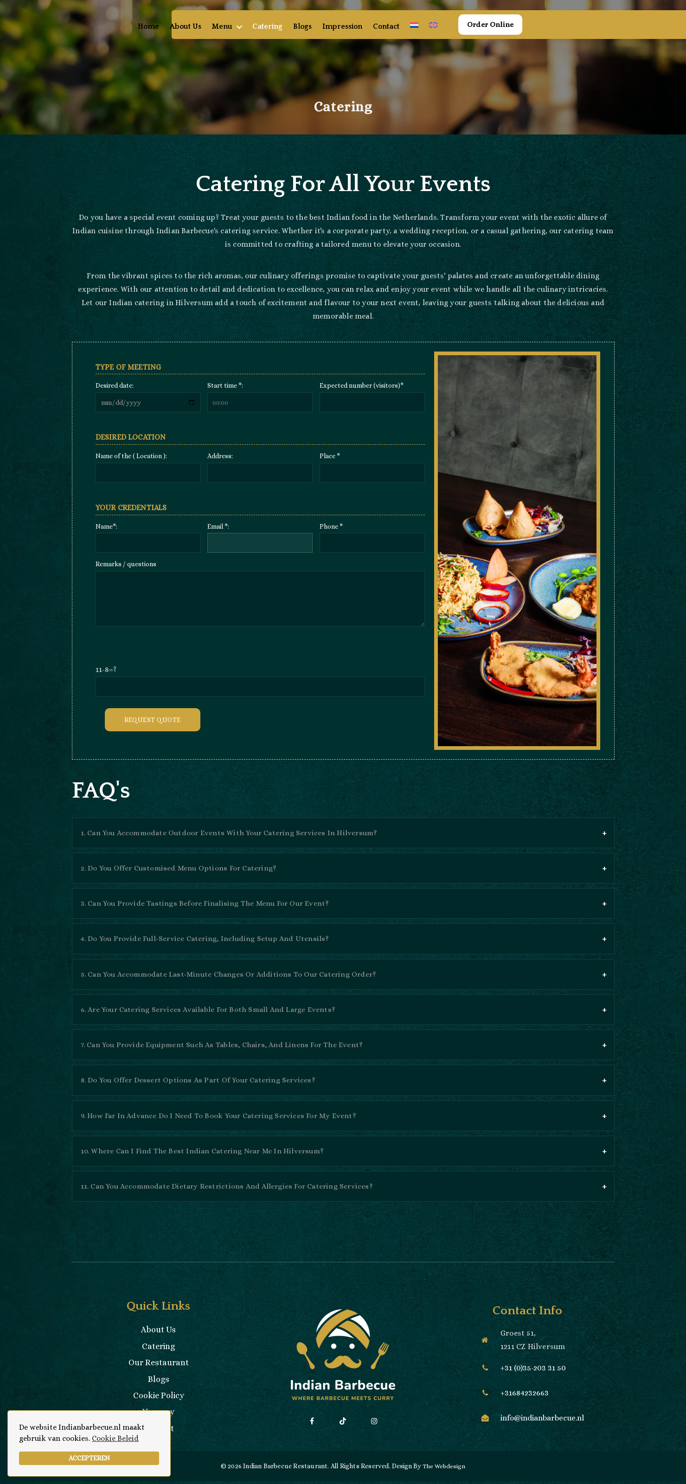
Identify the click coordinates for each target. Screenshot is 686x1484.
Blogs (315, 35)
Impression (355, 35)
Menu (234, 35)
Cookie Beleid (115, 1438)
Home (161, 35)
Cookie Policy (158, 1398)
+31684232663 (523, 1396)
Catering (280, 35)
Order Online (501, 33)
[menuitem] (427, 34)
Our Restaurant (158, 1365)
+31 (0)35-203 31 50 (532, 1370)
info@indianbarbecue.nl (543, 1421)
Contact (398, 35)
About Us (198, 35)
